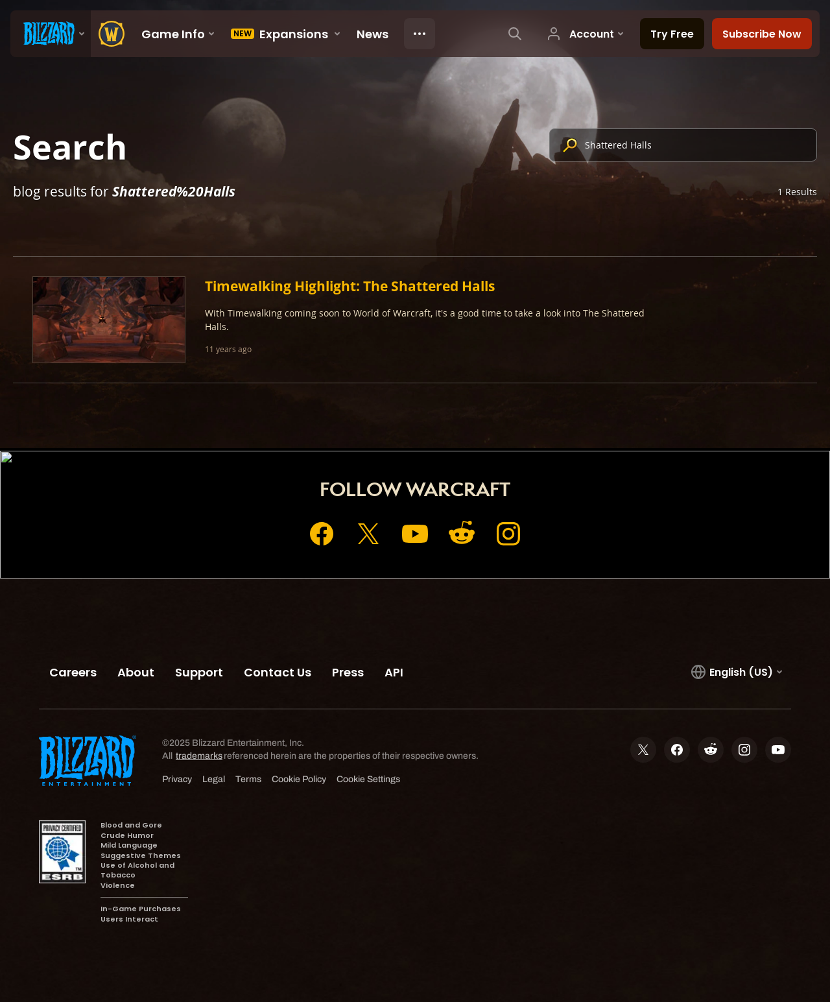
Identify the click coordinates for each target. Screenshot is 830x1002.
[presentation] (50, 33)
